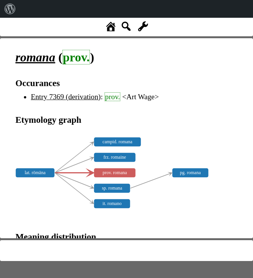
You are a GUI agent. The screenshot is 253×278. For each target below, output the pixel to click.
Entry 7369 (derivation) (66, 97)
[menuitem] (10, 9)
